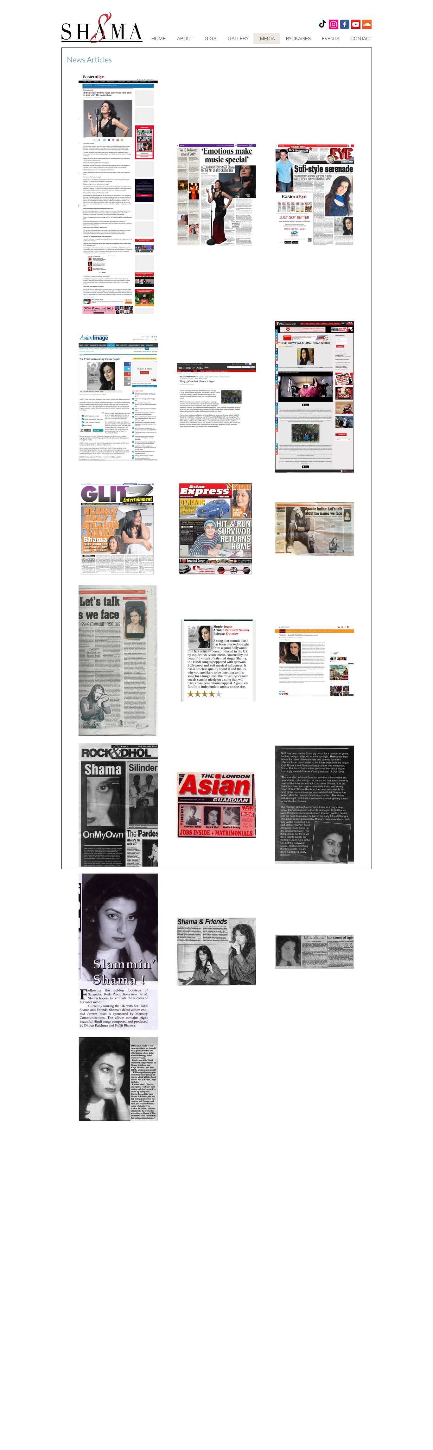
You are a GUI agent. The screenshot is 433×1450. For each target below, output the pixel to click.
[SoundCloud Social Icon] (367, 24)
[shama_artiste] (333, 24)
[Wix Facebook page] (344, 24)
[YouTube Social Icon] (355, 24)
